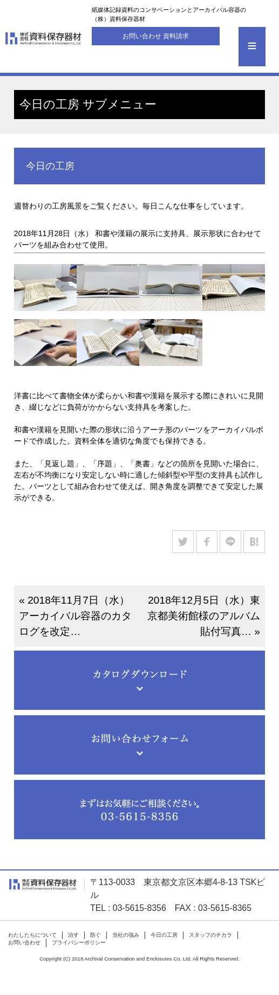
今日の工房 (164, 935)
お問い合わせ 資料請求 (156, 36)
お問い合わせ (24, 942)
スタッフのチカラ (210, 935)
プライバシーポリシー (79, 942)
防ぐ (95, 935)
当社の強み (125, 935)
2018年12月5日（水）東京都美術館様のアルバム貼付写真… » (203, 616)
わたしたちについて (32, 935)
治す (73, 935)
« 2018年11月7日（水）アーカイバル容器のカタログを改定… (75, 616)
